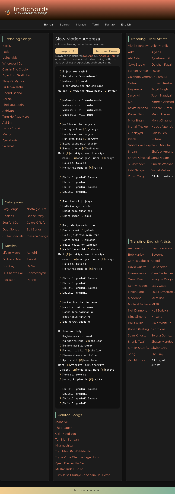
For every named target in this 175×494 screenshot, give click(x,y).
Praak (132, 139)
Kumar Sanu (137, 114)
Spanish (65, 24)
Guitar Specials (12, 236)
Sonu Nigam (160, 157)
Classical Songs (37, 236)
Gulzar (132, 83)
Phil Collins (136, 323)
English (126, 24)
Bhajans (8, 216)
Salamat (8, 146)
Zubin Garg (136, 176)
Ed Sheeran (159, 267)
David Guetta (137, 267)
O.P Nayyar (135, 133)
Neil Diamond (138, 310)
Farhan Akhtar (138, 70)
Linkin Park (136, 292)
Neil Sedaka (159, 310)
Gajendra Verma (139, 77)
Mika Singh (136, 120)
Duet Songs (10, 229)
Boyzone (157, 254)
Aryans (156, 52)
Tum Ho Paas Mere (15, 116)
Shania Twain (137, 341)
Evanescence (137, 273)
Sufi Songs (34, 229)
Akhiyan (8, 111)
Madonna (135, 298)
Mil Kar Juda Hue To (69, 469)
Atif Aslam (135, 58)
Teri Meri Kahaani (67, 439)
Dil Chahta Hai (12, 273)
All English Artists (158, 363)
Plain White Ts (161, 323)
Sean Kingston (138, 335)
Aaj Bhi (7, 122)
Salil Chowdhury (139, 145)
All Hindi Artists (162, 176)
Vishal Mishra (160, 170)
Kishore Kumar (161, 108)
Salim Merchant (162, 145)
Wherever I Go (12, 63)
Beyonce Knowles (163, 248)
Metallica (157, 298)
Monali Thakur (138, 126)
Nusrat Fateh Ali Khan (163, 126)
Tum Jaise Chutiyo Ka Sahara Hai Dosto (82, 475)
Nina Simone (137, 316)
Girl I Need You (65, 433)
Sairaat (31, 259)
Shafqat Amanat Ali (163, 151)
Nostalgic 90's (36, 209)
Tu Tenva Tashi (12, 87)
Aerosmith (135, 248)
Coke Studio (136, 64)
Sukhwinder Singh (139, 164)
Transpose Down (106, 51)
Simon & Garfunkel (139, 347)
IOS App (88, 55)
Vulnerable (10, 57)
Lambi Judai (11, 128)
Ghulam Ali (159, 77)
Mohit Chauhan (162, 120)
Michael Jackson (139, 304)
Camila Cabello (138, 260)
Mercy (6, 134)
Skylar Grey (159, 347)
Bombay (8, 266)
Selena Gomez (161, 335)
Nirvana (156, 316)
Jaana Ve (61, 422)
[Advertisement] (25, 174)
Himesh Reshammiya (163, 83)
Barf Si (7, 45)
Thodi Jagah (63, 427)
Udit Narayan (137, 170)
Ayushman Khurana (163, 58)
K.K (130, 102)
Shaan (132, 151)
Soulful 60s (10, 222)
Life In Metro (11, 252)
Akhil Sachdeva (138, 45)
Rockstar (8, 279)
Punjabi (110, 24)
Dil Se (31, 266)
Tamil (96, 24)
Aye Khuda (10, 140)
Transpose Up (66, 51)
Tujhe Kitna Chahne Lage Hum (77, 457)
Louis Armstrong (163, 292)
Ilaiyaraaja (135, 89)
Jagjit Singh (159, 89)
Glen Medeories (162, 273)
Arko (131, 52)
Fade (5, 51)
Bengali (49, 24)
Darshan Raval (161, 64)
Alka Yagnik (159, 45)
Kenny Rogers (138, 285)
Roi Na (7, 99)
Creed (155, 260)
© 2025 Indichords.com (87, 490)
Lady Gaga (158, 285)
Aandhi (32, 252)
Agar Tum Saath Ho (16, 75)
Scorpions (158, 329)
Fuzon (155, 70)
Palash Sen (159, 133)
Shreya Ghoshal (139, 157)
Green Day (135, 279)
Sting (131, 354)
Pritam (156, 139)
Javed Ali (134, 95)
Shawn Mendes (162, 341)
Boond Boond (12, 93)
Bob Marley (136, 254)
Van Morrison (137, 360)
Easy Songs (10, 209)
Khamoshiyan (36, 273)
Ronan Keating (138, 329)
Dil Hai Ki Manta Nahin (13, 259)
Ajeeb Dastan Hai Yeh (70, 463)
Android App (107, 55)
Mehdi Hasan (160, 114)
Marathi (81, 24)
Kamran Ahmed (162, 102)
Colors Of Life (36, 222)
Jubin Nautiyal (161, 95)
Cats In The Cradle (15, 69)
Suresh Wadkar (162, 164)
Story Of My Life (13, 81)
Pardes (31, 279)
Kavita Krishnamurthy (139, 108)
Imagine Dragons (163, 279)
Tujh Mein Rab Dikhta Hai (73, 451)
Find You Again (13, 105)
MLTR (155, 304)
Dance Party (35, 216)
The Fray (157, 354)
